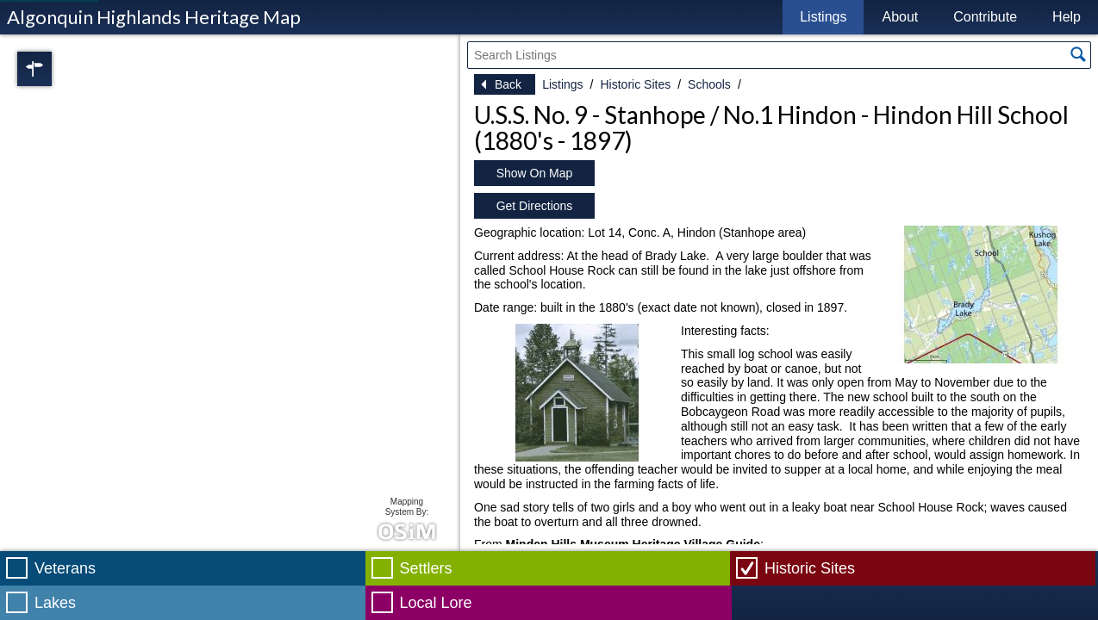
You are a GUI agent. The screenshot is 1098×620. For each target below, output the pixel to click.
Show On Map (534, 173)
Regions (59, 69)
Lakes (55, 602)
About (900, 16)
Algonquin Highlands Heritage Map (154, 16)
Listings (823, 16)
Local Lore (436, 602)
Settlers (426, 568)
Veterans (65, 568)
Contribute (985, 16)
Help (1066, 16)
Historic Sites (635, 84)
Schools (709, 84)
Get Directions (534, 206)
